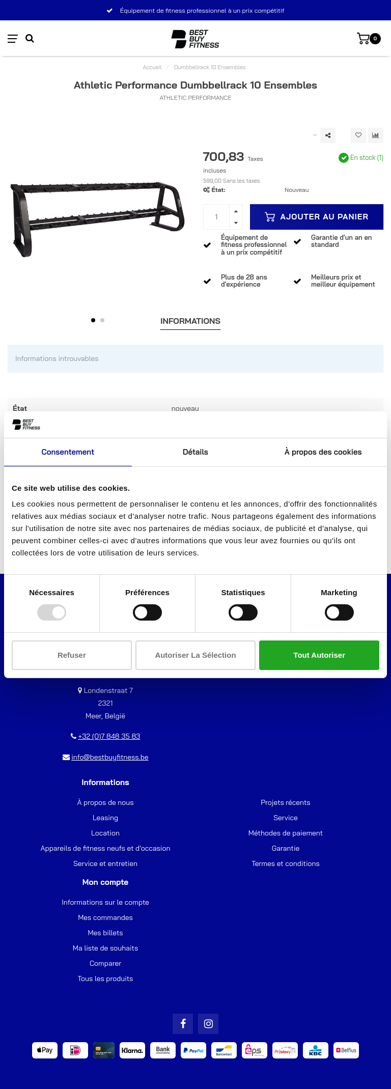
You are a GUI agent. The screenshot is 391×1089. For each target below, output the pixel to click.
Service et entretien (105, 863)
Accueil (152, 67)
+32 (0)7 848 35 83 (109, 736)
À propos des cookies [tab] (323, 452)
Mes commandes (105, 917)
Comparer (105, 963)
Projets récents (285, 802)
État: (218, 189)
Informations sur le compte (105, 902)
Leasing (105, 817)
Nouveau (297, 189)
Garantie (286, 848)
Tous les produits (105, 978)
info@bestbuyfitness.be (109, 757)
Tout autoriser (319, 655)
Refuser (72, 655)
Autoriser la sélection (195, 655)
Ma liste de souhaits (105, 948)
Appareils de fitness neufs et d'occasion (106, 848)
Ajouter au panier (317, 217)
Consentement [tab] (67, 452)
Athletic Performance (195, 97)
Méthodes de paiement (285, 832)
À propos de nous (105, 802)
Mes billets (105, 932)
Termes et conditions (286, 863)
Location (105, 832)
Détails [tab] (195, 452)
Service (285, 817)
